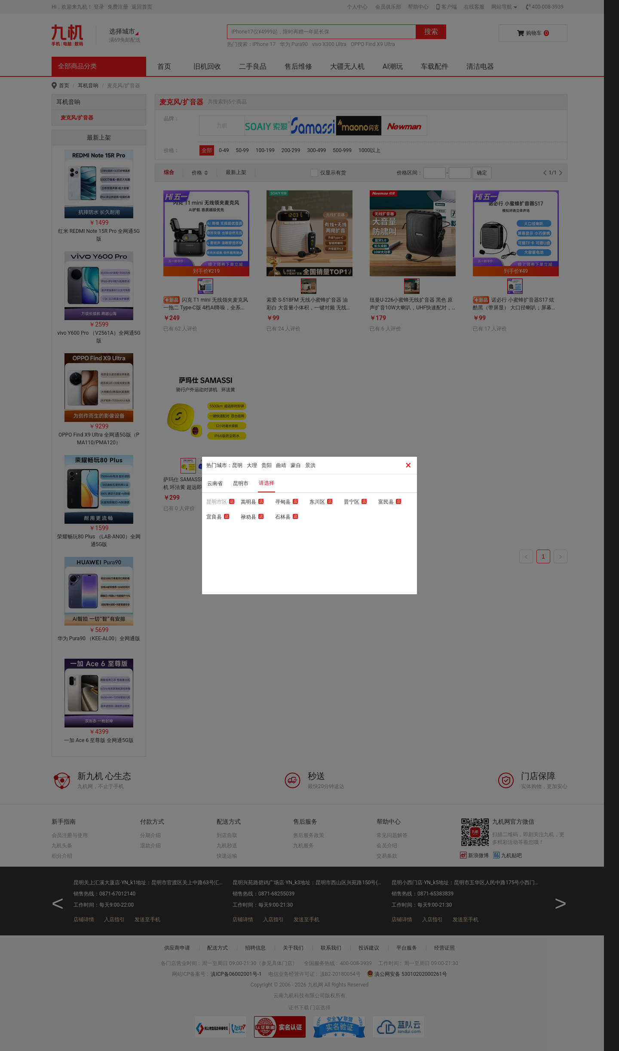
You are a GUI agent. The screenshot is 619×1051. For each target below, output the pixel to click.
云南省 (215, 483)
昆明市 (240, 483)
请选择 (266, 483)
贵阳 (266, 465)
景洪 (310, 465)
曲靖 (281, 465)
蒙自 (296, 465)
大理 (252, 465)
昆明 (237, 465)
